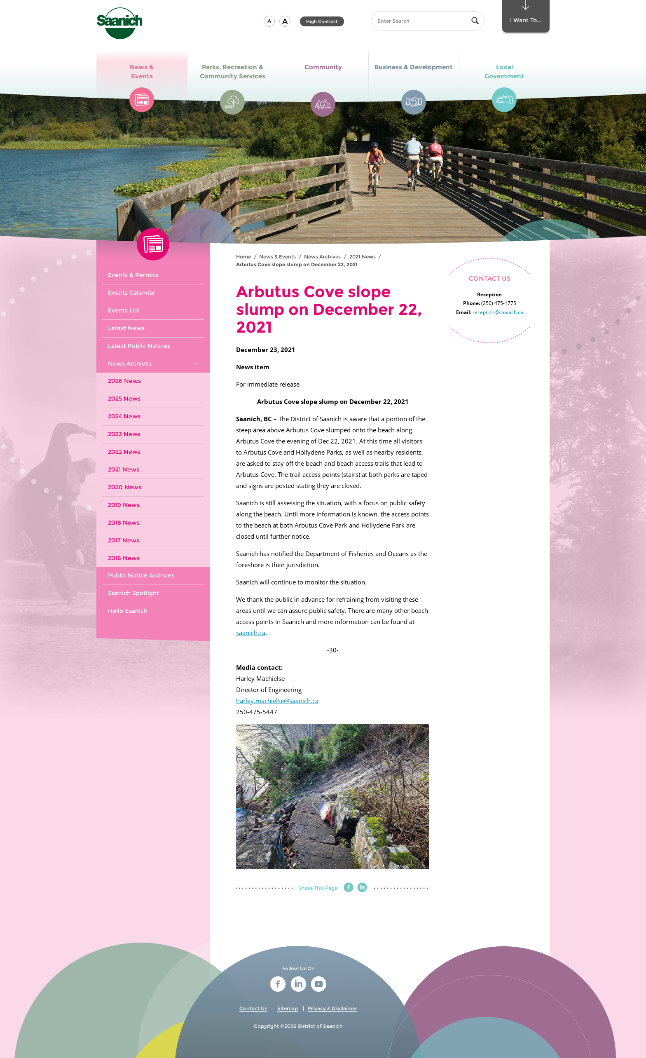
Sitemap (287, 1008)
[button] (269, 21)
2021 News (362, 256)
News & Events (277, 256)
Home (243, 256)
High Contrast (322, 21)
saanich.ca (250, 633)
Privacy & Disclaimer (332, 1008)
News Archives (322, 256)
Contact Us (253, 1008)
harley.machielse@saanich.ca (277, 701)
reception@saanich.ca (498, 312)
